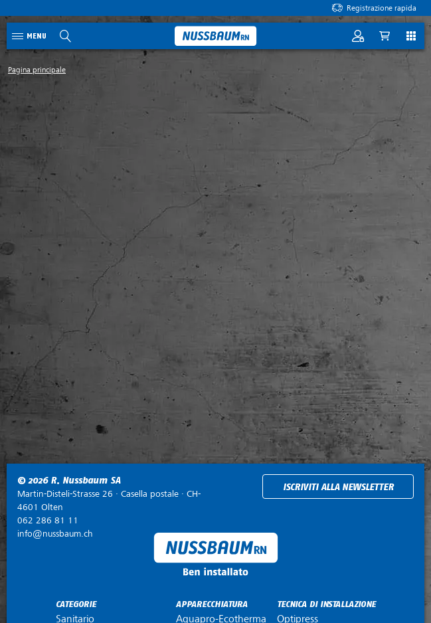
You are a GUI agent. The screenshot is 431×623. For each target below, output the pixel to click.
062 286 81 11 (47, 520)
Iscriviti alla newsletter (338, 487)
